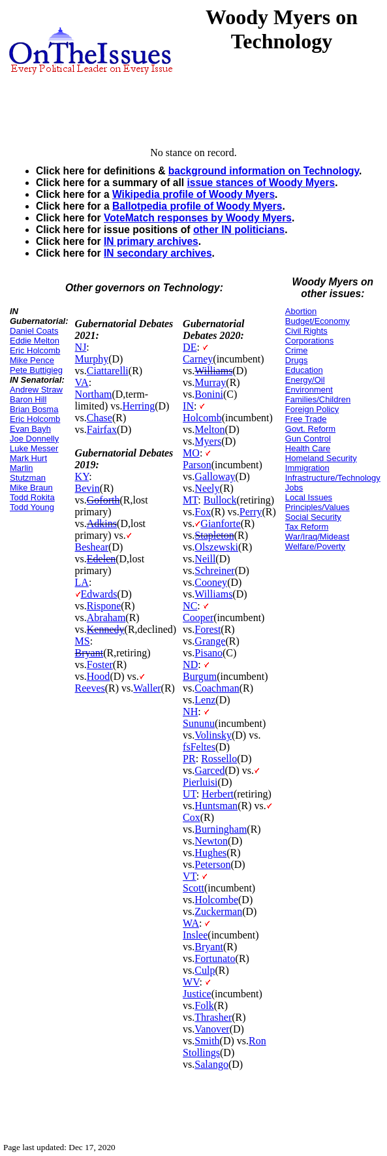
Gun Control (308, 438)
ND (190, 664)
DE (189, 347)
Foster (100, 664)
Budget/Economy (317, 321)
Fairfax (102, 429)
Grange (209, 641)
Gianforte (220, 523)
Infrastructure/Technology (332, 478)
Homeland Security (321, 458)
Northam (93, 394)
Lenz (204, 699)
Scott (193, 887)
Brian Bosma (34, 409)
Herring (138, 405)
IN (188, 405)
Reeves (90, 688)
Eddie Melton (34, 340)
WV (191, 981)
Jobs (294, 487)
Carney (198, 358)
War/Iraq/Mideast (317, 536)
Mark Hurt (28, 458)
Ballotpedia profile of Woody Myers (197, 206)
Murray (210, 382)
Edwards (99, 594)
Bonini (208, 394)
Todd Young (32, 507)
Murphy (92, 358)
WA (191, 923)
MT (190, 500)
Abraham (106, 617)
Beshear (92, 547)
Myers (207, 441)
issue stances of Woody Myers (261, 182)
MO (191, 452)
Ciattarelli (108, 370)
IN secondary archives (158, 253)
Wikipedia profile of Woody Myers (193, 194)
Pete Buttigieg (36, 370)
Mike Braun (31, 487)
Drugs (296, 360)
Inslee (195, 934)
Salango (211, 1064)
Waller (147, 688)
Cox (191, 817)
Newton (211, 840)
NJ (81, 347)
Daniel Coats (34, 331)
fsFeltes (199, 746)
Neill (204, 558)
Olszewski (216, 547)
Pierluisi (200, 782)
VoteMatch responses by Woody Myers (198, 217)
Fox (202, 511)
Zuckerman (218, 911)
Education (304, 370)
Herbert (218, 793)
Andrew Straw (36, 389)
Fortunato (214, 958)
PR (189, 758)
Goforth (103, 500)
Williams (213, 370)
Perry (251, 511)
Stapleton (214, 535)
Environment (309, 389)
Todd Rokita (32, 497)
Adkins (102, 523)
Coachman (216, 688)
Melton (209, 429)
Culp (204, 970)
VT (189, 876)
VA (82, 382)
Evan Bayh (30, 429)
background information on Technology (263, 170)
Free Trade (306, 419)
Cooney (210, 582)
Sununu (199, 723)
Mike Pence (32, 360)
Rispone (104, 605)
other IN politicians (239, 229)
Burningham (220, 829)
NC (190, 605)
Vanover (211, 1029)
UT (189, 793)
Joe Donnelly (34, 438)
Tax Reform (306, 527)
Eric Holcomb (35, 350)
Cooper (198, 617)
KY (82, 476)
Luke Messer (34, 448)
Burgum (200, 676)
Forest (207, 629)
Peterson (212, 864)
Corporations (309, 340)
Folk (203, 1005)
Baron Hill (28, 399)
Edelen (101, 558)
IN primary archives (151, 241)
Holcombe (216, 899)
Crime (296, 350)
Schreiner (214, 570)
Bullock (220, 500)
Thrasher (213, 1017)
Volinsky (213, 735)
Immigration (307, 468)
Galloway (214, 476)
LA (82, 582)
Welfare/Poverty (315, 546)
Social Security (313, 517)
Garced (209, 770)
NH (190, 711)
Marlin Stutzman (28, 473)
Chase (99, 417)
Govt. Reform (310, 429)
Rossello (219, 758)
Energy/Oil (305, 380)
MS (82, 641)
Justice (197, 993)
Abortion (301, 311)
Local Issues (308, 497)
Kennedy (106, 629)
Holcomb (202, 417)
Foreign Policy (312, 409)
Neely (206, 488)
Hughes (210, 852)
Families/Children (317, 399)
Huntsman (216, 805)
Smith (206, 1040)
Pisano (208, 652)
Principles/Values (317, 507)
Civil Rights (306, 331)
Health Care (307, 448)
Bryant (89, 652)
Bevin (87, 488)
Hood (98, 676)
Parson (197, 464)
